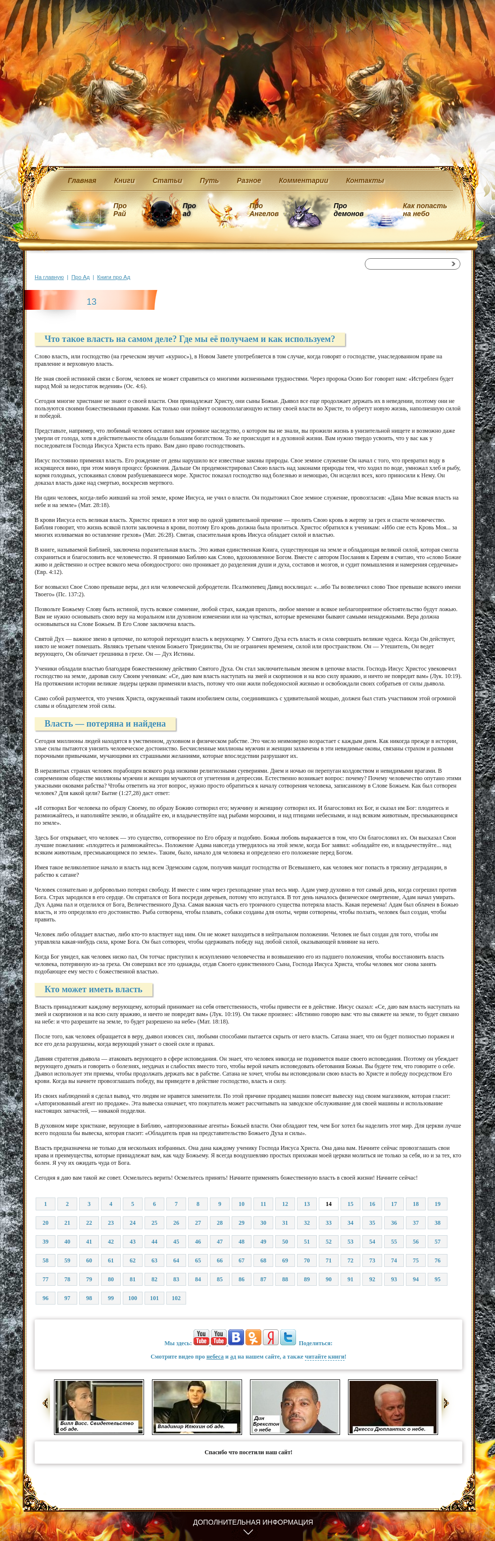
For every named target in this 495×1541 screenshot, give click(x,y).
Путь (209, 180)
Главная (82, 180)
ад (233, 1356)
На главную (49, 277)
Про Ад (80, 277)
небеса (215, 1356)
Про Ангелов (264, 210)
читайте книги (325, 1356)
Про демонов (348, 210)
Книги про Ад (113, 277)
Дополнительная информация (253, 1522)
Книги (124, 180)
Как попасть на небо (425, 210)
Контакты (365, 180)
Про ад (189, 210)
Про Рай (120, 210)
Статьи (167, 180)
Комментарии (303, 180)
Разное (249, 180)
